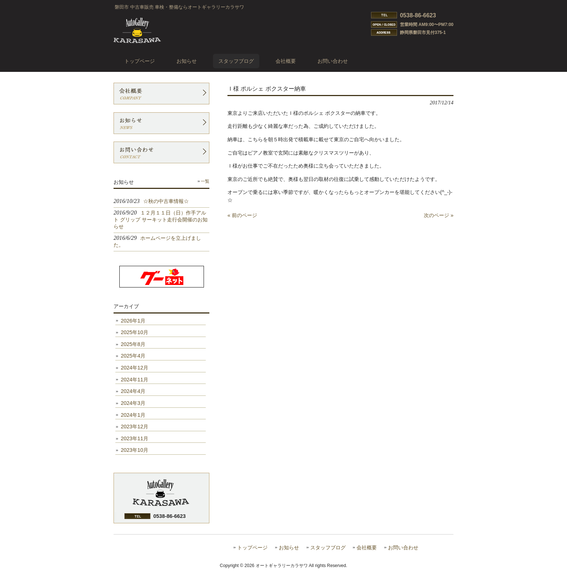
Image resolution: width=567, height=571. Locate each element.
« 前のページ (242, 215)
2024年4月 (133, 391)
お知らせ (289, 547)
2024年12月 (134, 368)
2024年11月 (134, 379)
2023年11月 (134, 438)
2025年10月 (134, 332)
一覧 (205, 181)
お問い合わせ (403, 547)
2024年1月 (133, 415)
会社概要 (367, 547)
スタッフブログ (328, 547)
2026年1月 (133, 321)
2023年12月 (134, 426)
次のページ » (438, 215)
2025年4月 (133, 356)
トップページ (252, 547)
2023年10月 (134, 450)
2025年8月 (133, 344)
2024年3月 (133, 403)
